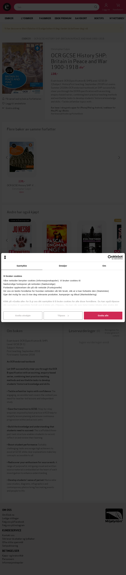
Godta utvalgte (22, 315)
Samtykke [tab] (22, 266)
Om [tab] (104, 266)
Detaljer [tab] (63, 266)
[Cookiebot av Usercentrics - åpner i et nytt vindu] (110, 257)
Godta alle (103, 315)
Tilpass (63, 315)
